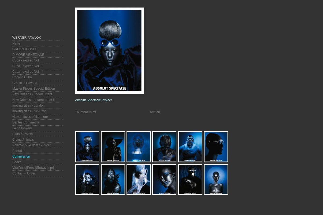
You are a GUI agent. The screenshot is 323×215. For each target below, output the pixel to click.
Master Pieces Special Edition (33, 88)
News (16, 43)
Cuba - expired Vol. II (27, 66)
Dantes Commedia (25, 122)
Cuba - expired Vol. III (27, 72)
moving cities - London (28, 105)
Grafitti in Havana (24, 83)
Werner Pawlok (26, 37)
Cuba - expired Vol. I (27, 60)
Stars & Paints (22, 134)
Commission (21, 156)
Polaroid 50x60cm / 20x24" (31, 145)
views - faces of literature (30, 117)
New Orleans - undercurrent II (33, 100)
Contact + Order (23, 173)
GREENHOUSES (24, 49)
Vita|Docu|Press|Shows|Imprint (34, 168)
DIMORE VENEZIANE (28, 55)
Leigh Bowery (22, 128)
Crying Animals (23, 139)
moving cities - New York (29, 111)
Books (16, 162)
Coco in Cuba (22, 77)
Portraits (18, 151)
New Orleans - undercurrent (32, 94)
